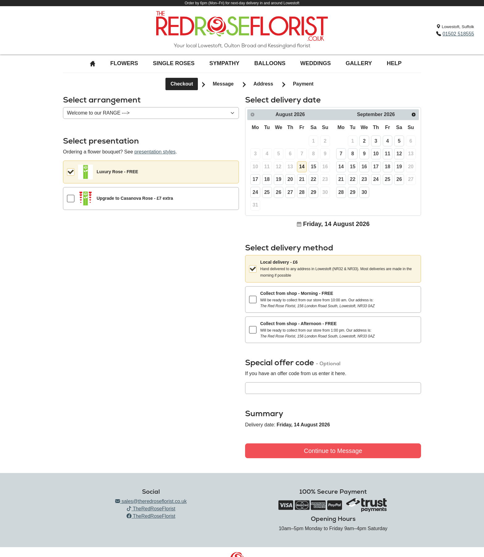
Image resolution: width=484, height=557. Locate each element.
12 (399, 153)
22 (313, 179)
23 (364, 179)
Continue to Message (333, 450)
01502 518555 (458, 33)
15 (313, 166)
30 (364, 192)
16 (364, 166)
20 (290, 179)
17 (255, 179)
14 (302, 166)
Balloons (270, 63)
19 (279, 179)
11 (387, 153)
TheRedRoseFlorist (151, 508)
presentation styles (154, 151)
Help (394, 63)
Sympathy (224, 63)
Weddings (315, 63)
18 (267, 179)
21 (302, 179)
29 (313, 192)
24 (255, 192)
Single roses (173, 63)
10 (376, 153)
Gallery (359, 63)
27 (290, 192)
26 (279, 192)
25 (267, 192)
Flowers (124, 63)
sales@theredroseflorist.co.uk (150, 501)
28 (302, 192)
